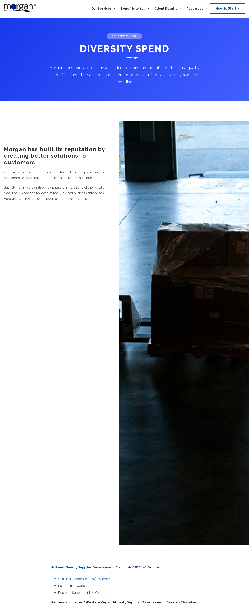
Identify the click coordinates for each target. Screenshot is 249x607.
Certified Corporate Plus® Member (84, 579)
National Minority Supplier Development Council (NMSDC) (96, 567)
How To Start (226, 8)
